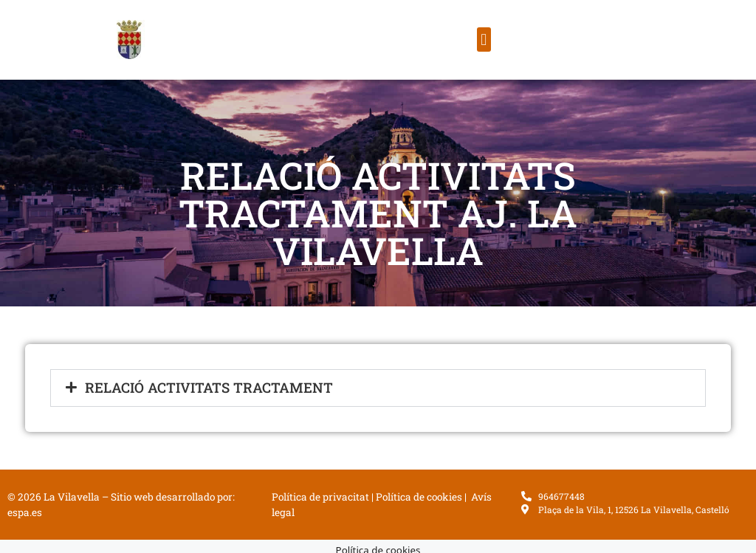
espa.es (24, 512)
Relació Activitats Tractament (209, 387)
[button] (484, 39)
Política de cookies (419, 497)
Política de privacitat (320, 497)
